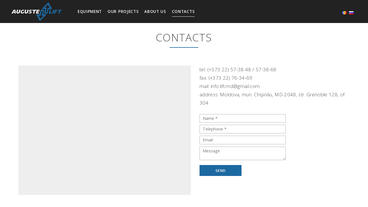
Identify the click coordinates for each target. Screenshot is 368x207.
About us (155, 11)
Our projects (123, 11)
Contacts (183, 11)
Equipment (90, 11)
